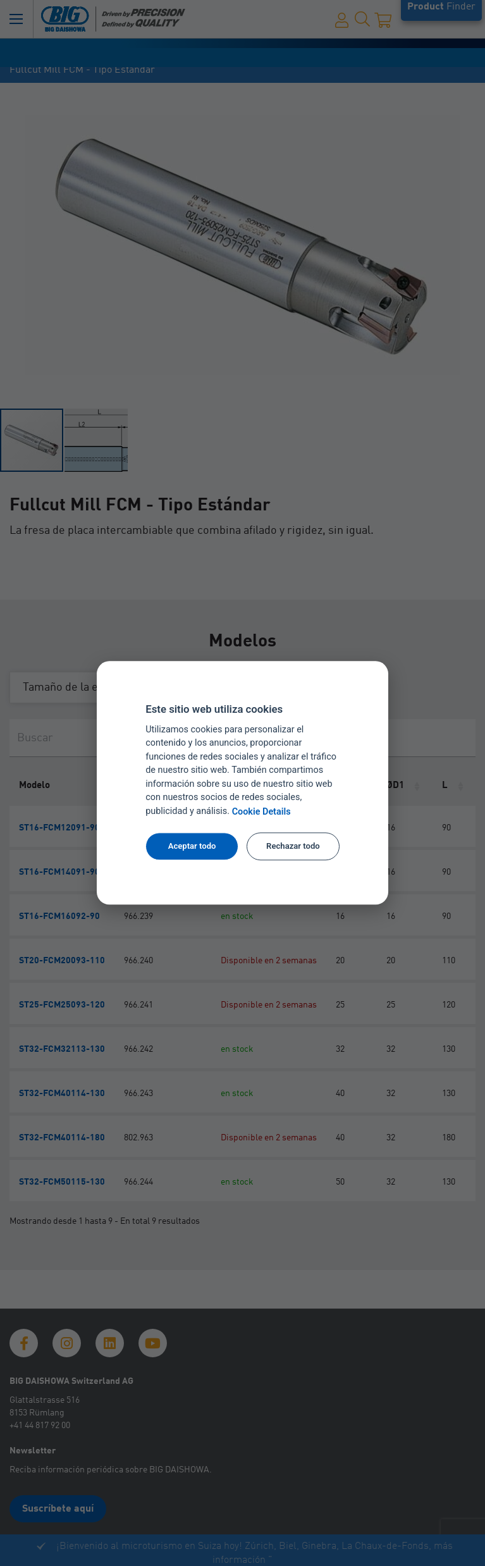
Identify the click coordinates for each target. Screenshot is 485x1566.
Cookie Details (261, 811)
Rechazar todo (293, 846)
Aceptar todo (192, 846)
